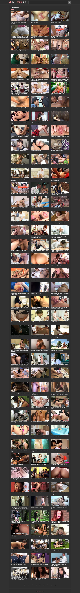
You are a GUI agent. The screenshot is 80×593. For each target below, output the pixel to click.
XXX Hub (17, 2)
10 (55, 585)
